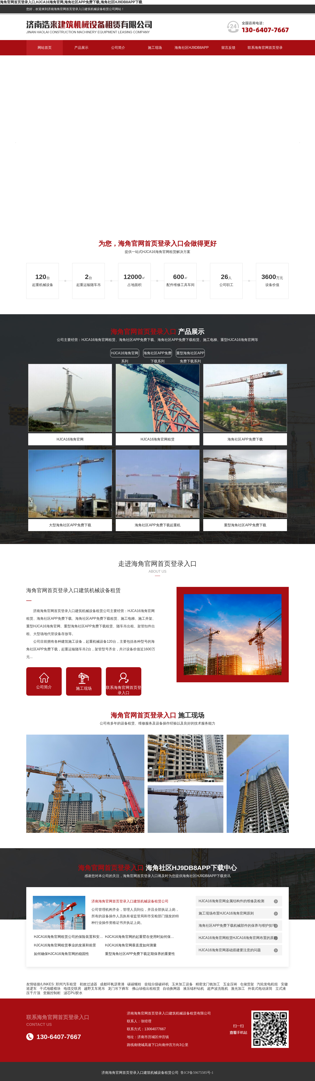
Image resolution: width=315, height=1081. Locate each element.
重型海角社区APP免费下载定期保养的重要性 (140, 954)
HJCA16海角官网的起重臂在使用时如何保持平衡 (140, 937)
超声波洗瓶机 (217, 988)
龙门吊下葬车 (118, 988)
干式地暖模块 (50, 988)
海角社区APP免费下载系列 (158, 357)
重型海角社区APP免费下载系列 (190, 357)
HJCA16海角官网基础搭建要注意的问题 (230, 950)
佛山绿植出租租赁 (146, 988)
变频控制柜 (52, 993)
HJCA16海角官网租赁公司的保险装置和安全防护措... (69, 937)
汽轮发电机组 (267, 984)
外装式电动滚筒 (260, 988)
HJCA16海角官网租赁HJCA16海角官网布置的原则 (238, 938)
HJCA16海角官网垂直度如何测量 (131, 945)
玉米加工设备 (182, 984)
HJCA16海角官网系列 (124, 357)
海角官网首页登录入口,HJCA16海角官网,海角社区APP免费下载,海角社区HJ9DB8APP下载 (71, 2)
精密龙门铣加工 (208, 984)
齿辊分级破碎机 (156, 984)
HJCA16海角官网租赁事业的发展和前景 (65, 945)
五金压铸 (230, 984)
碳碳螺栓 (134, 984)
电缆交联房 (72, 988)
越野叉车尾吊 (94, 988)
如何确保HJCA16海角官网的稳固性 (61, 954)
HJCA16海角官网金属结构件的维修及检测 (231, 901)
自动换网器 (171, 988)
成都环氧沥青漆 (112, 984)
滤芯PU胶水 (73, 993)
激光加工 (238, 988)
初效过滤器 (88, 984)
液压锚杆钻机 (193, 988)
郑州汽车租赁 (66, 984)
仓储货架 (247, 984)
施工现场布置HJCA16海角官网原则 (226, 913)
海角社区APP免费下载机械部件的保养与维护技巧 (237, 925)
